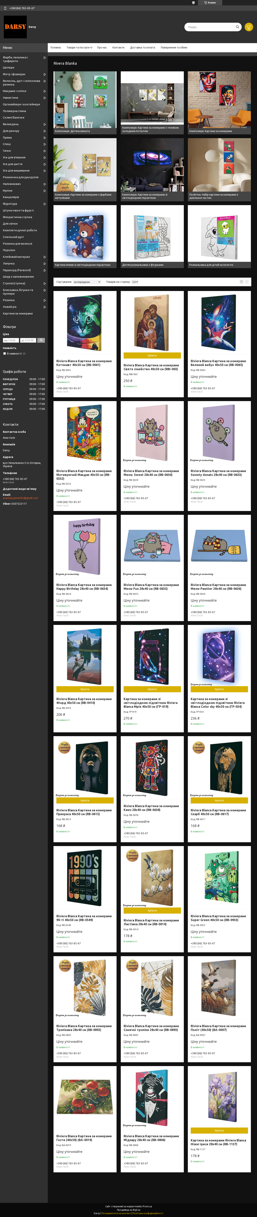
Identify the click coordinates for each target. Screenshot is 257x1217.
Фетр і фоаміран (14, 74)
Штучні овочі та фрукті (18, 210)
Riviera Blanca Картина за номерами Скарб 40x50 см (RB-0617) (218, 812)
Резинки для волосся (17, 243)
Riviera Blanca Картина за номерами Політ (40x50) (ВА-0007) (218, 1028)
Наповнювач (12, 183)
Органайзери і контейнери (21, 104)
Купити (152, 355)
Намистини (10, 97)
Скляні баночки (13, 117)
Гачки (7, 150)
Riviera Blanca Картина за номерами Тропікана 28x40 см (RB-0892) (84, 1028)
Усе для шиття (12, 164)
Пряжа (7, 137)
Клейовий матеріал (16, 256)
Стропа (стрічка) (14, 283)
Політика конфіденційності (148, 1213)
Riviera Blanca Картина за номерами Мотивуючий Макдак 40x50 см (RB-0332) (84, 474)
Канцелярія (11, 197)
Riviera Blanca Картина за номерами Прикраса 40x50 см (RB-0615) (84, 812)
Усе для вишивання (16, 170)
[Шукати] (237, 27)
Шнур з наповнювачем (18, 276)
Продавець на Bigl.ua (128, 1210)
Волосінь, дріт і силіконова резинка (21, 82)
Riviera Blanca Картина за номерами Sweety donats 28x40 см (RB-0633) (218, 472)
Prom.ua (147, 1206)
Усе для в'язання (14, 157)
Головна (56, 47)
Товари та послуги (78, 47)
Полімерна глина (14, 111)
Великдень (11, 124)
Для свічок (10, 223)
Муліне (7, 190)
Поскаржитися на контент (116, 1213)
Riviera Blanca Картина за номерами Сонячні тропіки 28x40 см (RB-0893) (151, 1028)
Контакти (118, 47)
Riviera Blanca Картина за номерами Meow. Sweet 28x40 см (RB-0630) (151, 472)
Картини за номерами (18, 313)
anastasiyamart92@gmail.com (20, 498)
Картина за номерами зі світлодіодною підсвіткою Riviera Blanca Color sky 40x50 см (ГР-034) (218, 702)
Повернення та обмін (174, 47)
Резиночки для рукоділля (20, 177)
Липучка (9, 263)
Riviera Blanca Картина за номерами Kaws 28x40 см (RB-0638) (151, 808)
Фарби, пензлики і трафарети (15, 59)
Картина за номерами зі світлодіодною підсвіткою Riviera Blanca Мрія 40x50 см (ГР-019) (151, 702)
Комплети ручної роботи (20, 230)
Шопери (8, 67)
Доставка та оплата (142, 47)
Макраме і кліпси (14, 91)
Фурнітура (10, 203)
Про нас (102, 47)
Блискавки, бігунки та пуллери (18, 291)
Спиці (7, 144)
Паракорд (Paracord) (17, 270)
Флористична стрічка (17, 217)
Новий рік (10, 306)
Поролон (9, 250)
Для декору (11, 130)
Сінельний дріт (13, 237)
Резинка (9, 300)
